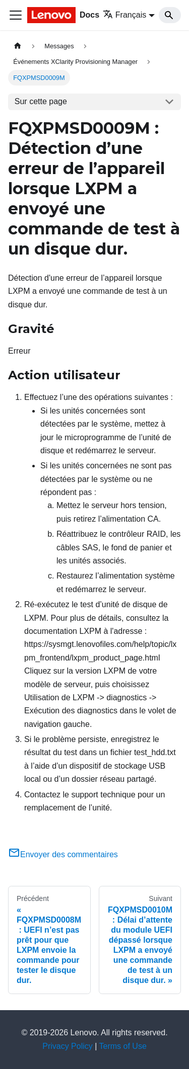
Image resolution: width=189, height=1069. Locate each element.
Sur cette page (41, 101)
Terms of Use (123, 1046)
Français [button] (124, 15)
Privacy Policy (67, 1046)
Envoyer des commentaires (63, 854)
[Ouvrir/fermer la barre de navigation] (15, 15)
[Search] (170, 15)
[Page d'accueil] (17, 46)
